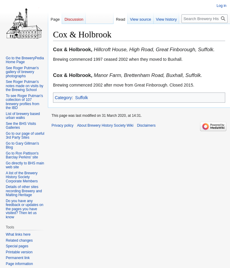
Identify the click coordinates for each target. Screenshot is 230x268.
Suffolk (81, 97)
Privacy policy (62, 125)
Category (63, 97)
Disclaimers (146, 125)
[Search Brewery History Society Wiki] (204, 18)
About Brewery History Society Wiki (105, 125)
